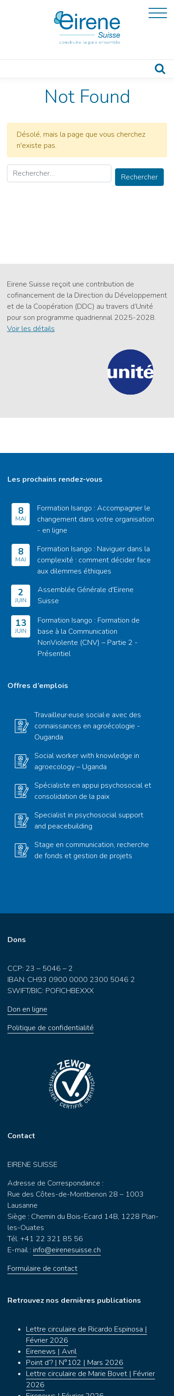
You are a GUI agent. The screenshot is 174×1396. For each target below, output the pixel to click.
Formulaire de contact (42, 1233)
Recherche (160, 69)
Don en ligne (27, 974)
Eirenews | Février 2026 (65, 1361)
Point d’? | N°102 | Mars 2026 (74, 1327)
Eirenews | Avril (51, 1316)
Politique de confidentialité (50, 993)
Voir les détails (31, 329)
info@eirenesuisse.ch (67, 1215)
